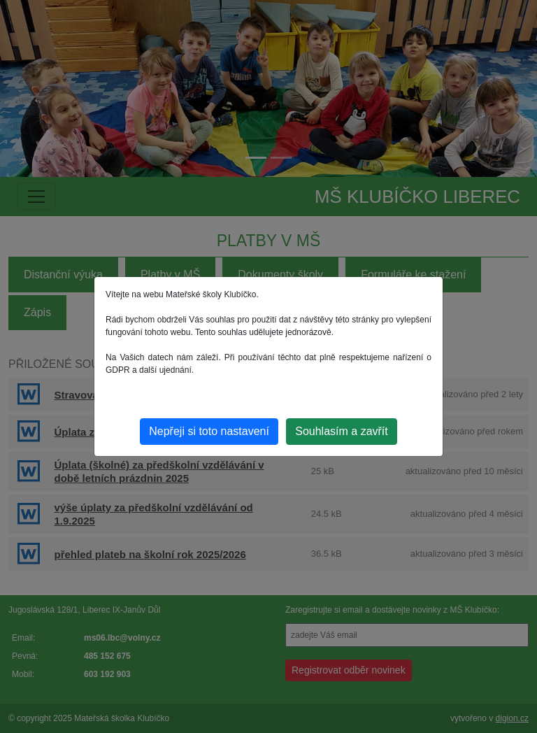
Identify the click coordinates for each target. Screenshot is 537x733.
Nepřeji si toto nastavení (209, 431)
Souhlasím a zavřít (341, 431)
